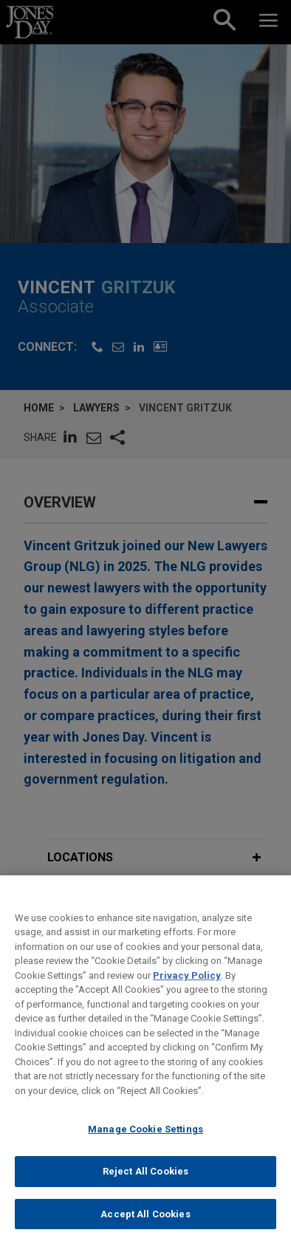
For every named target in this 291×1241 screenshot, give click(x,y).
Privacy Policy (187, 986)
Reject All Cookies (145, 1182)
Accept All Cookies (145, 1225)
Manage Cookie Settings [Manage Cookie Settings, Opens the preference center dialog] (145, 1140)
